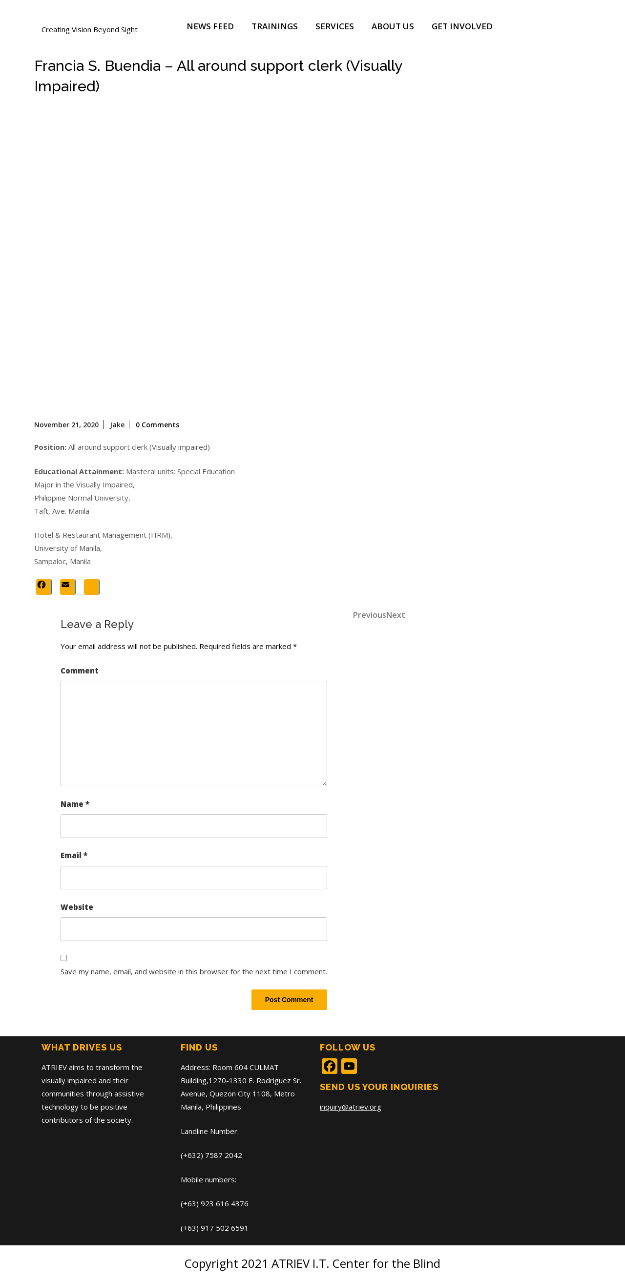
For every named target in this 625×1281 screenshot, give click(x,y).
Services (334, 26)
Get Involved (462, 26)
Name (75, 804)
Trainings (274, 26)
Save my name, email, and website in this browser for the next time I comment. (194, 971)
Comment (80, 670)
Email (74, 855)
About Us (393, 26)
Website (77, 907)
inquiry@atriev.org (350, 1107)
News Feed (210, 26)
